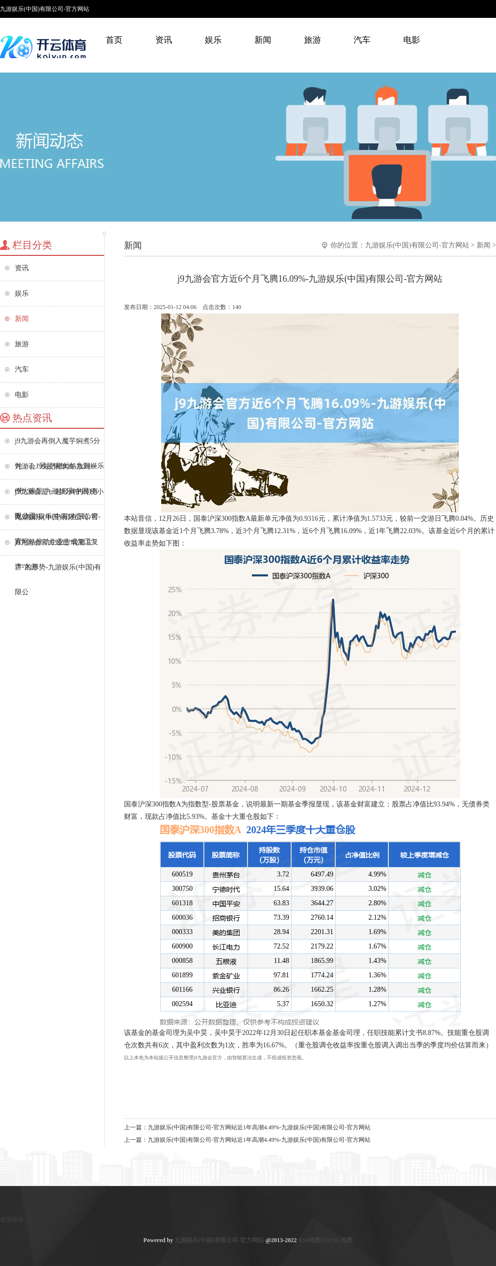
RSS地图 (309, 1240)
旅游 (312, 40)
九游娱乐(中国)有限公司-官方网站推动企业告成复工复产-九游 (56, 521)
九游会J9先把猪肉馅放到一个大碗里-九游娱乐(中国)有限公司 (56, 471)
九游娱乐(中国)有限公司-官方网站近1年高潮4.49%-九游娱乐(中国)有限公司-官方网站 (259, 1127)
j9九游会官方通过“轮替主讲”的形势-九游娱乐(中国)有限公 (58, 547)
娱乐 (213, 40)
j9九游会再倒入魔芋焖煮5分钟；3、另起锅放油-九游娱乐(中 (59, 445)
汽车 (362, 40)
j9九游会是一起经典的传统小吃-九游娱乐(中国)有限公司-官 (59, 496)
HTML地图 (337, 1240)
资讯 (163, 40)
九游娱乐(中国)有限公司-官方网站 (417, 245)
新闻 (262, 40)
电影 (411, 40)
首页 (114, 40)
